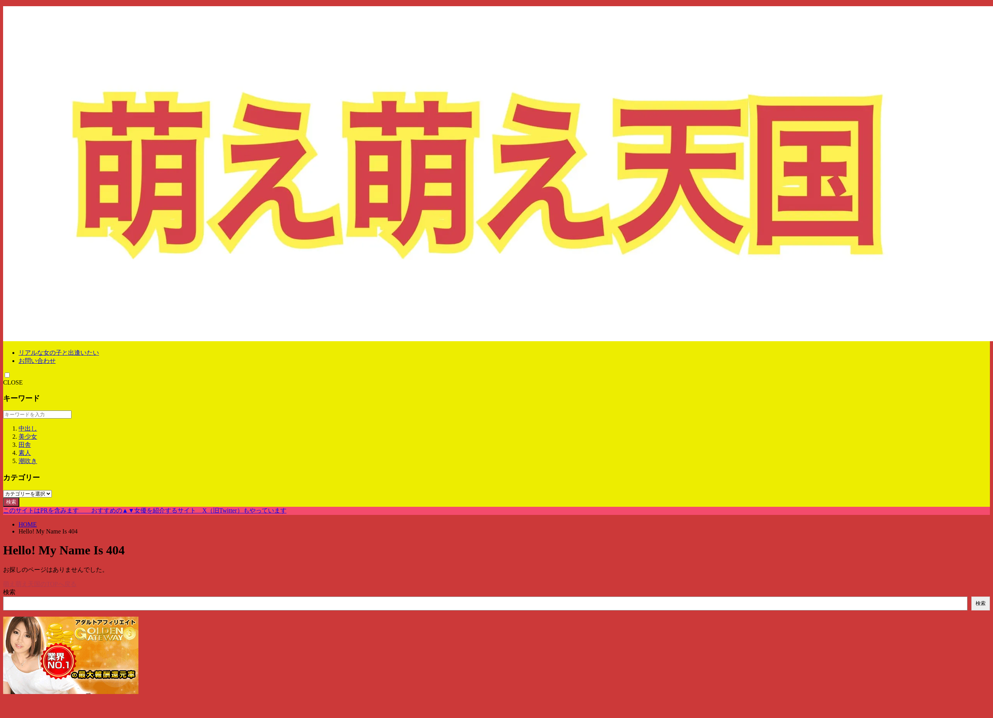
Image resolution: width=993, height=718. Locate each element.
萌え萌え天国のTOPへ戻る (40, 584)
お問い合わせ (37, 360)
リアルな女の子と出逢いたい (59, 352)
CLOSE (13, 382)
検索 (11, 502)
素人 (25, 453)
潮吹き (28, 461)
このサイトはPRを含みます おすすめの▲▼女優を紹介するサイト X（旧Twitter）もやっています (145, 510)
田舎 (25, 444)
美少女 (28, 436)
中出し (28, 428)
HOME (28, 524)
